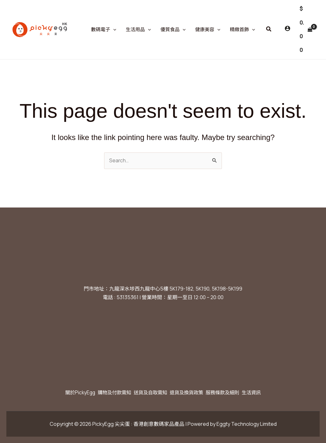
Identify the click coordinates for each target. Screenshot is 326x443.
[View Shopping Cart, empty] (306, 29)
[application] (113, 29)
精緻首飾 (242, 29)
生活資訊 (263, 392)
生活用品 (138, 29)
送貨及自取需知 (148, 392)
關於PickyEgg (69, 392)
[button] (269, 29)
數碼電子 (103, 29)
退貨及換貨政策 (189, 392)
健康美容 (207, 29)
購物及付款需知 (107, 392)
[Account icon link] (287, 28)
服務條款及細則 (230, 392)
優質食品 (173, 29)
